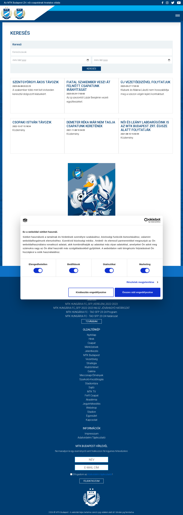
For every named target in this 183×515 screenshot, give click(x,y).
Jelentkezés (91, 351)
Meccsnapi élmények (91, 375)
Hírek (91, 338)
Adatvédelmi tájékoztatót (99, 474)
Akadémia (91, 399)
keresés (91, 68)
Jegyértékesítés (91, 403)
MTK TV (91, 391)
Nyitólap (91, 334)
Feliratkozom (91, 481)
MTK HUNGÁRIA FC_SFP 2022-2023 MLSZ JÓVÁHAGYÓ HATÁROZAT (91, 307)
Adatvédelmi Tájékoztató (91, 437)
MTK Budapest (91, 355)
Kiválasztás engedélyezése (91, 292)
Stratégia (92, 363)
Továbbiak (92, 321)
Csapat (92, 342)
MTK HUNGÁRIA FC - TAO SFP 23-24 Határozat (91, 316)
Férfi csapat (91, 395)
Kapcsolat (91, 419)
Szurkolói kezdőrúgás (91, 379)
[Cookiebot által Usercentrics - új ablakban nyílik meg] (146, 220)
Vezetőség (92, 359)
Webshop (91, 407)
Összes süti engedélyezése (137, 292)
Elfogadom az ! (93, 474)
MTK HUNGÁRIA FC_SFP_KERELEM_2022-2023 (91, 303)
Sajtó (91, 387)
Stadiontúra (91, 383)
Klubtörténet (91, 367)
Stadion (91, 411)
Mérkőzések (91, 346)
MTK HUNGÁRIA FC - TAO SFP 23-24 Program (91, 311)
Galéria (91, 371)
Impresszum (92, 433)
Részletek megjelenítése (140, 282)
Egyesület (91, 415)
